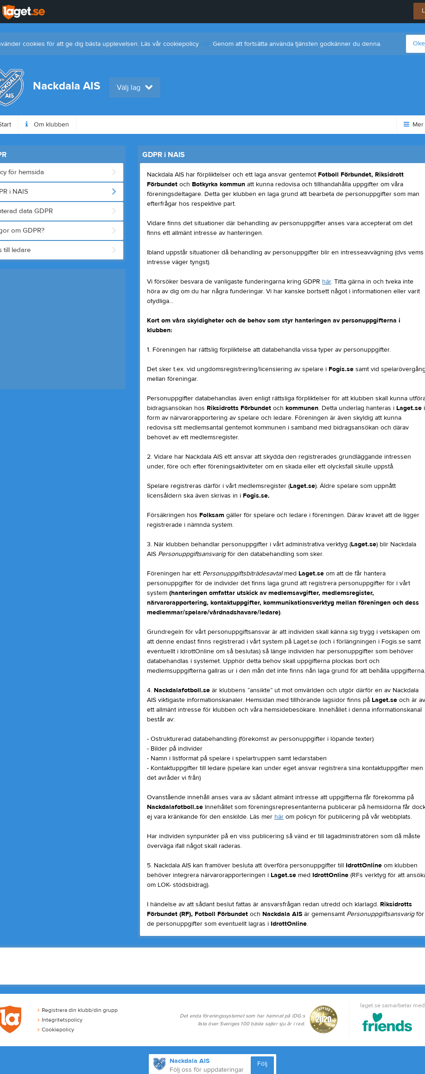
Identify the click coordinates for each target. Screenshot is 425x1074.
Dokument (295, 124)
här (205, 44)
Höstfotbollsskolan (114, 124)
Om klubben (47, 124)
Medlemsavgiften (187, 124)
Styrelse (246, 124)
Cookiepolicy (56, 1029)
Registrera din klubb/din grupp (78, 1010)
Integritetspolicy (60, 1019)
